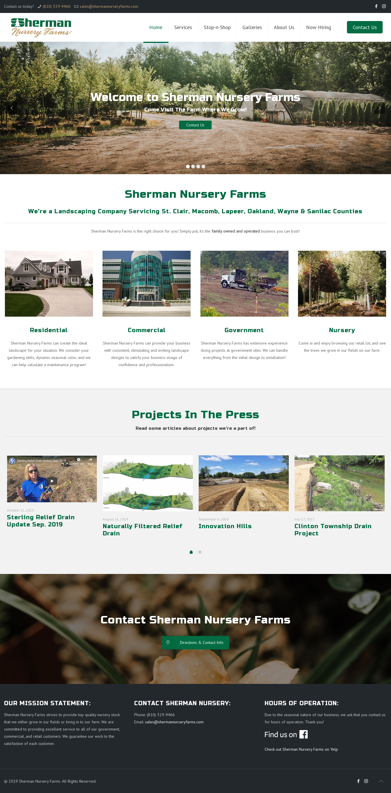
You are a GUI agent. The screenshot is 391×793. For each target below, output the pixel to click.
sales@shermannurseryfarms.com (109, 6)
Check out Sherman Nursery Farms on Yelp (301, 749)
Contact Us (365, 27)
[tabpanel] (52, 496)
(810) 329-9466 (57, 6)
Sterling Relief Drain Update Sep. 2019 (41, 521)
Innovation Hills (225, 526)
